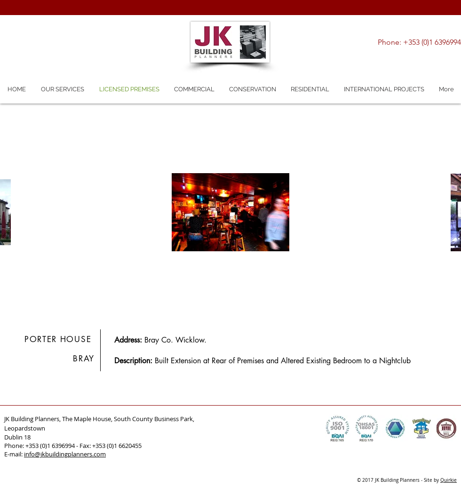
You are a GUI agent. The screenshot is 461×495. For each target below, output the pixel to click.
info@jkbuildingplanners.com (65, 454)
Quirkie (448, 480)
